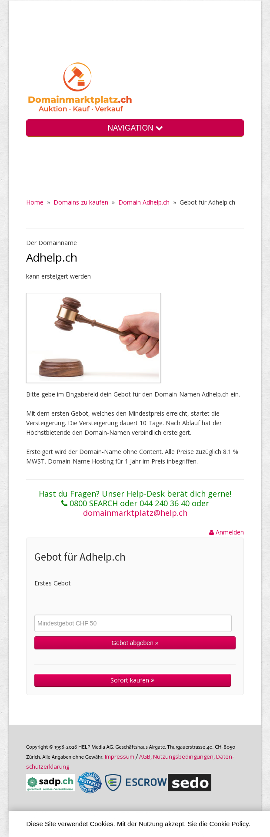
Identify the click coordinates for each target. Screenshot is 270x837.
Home (34, 202)
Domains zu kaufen (80, 202)
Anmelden (226, 532)
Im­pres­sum (119, 756)
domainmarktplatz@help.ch (135, 513)
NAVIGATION (134, 128)
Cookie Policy (229, 823)
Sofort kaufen (132, 680)
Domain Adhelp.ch (144, 202)
